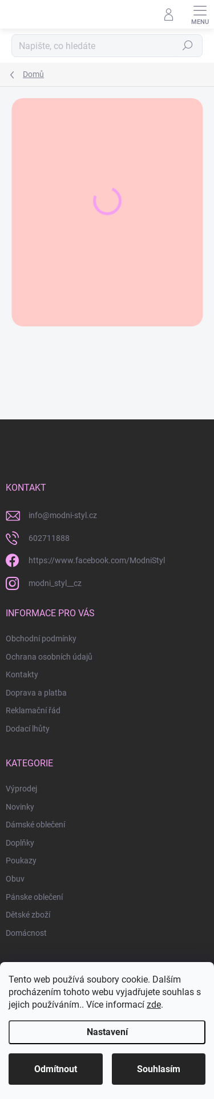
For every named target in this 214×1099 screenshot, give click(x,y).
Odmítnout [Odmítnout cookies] (55, 1069)
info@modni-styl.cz (63, 515)
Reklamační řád (33, 710)
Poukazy (21, 860)
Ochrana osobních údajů (49, 656)
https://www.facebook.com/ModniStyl (97, 560)
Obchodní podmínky (41, 638)
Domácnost (26, 933)
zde (154, 1004)
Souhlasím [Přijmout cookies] (158, 1069)
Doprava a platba (36, 692)
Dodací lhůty (28, 728)
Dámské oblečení (35, 824)
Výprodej (21, 788)
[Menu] (199, 14)
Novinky (20, 806)
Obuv (15, 878)
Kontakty (22, 674)
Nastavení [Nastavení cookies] (107, 1032)
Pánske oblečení (34, 897)
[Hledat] (107, 45)
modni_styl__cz (55, 583)
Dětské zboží (28, 914)
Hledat (187, 46)
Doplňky (20, 842)
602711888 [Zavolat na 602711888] (49, 538)
